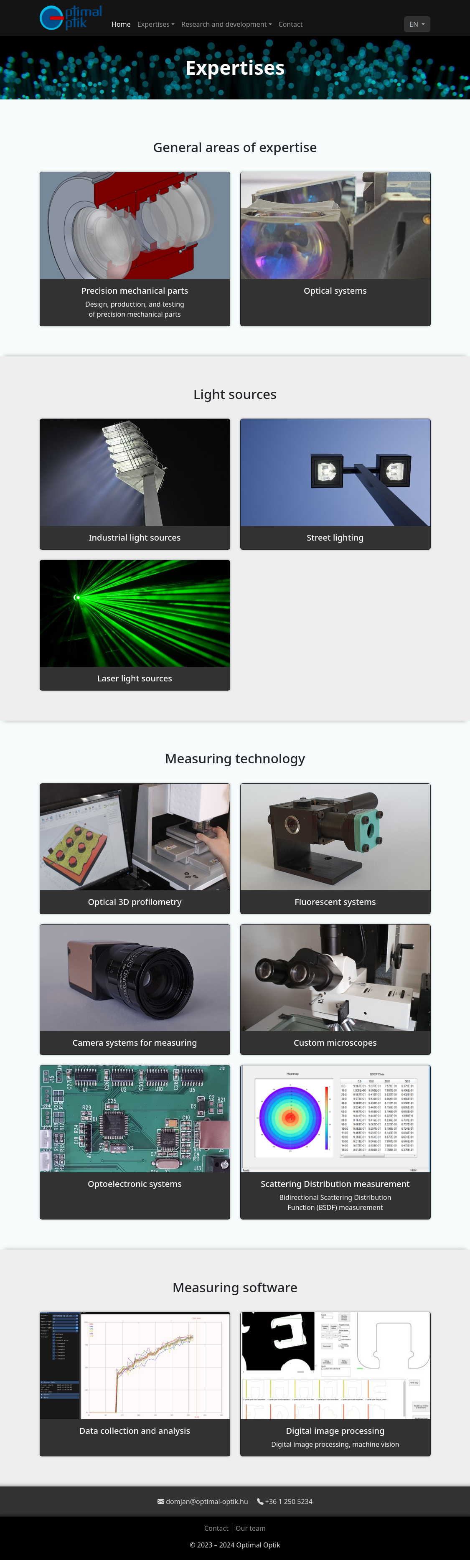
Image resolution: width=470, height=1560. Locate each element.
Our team (251, 1528)
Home (121, 24)
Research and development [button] (224, 24)
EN (414, 24)
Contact (291, 24)
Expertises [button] (153, 24)
